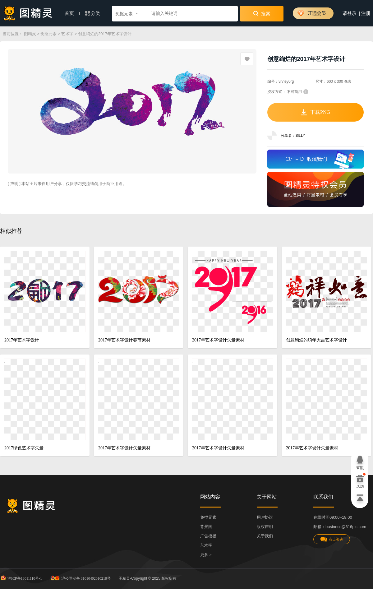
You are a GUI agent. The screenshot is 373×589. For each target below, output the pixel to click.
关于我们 (265, 536)
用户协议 (265, 517)
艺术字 (67, 33)
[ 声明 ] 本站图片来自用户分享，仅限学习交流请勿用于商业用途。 (67, 183)
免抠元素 (48, 33)
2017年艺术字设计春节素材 (124, 340)
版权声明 (265, 526)
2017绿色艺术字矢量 (24, 448)
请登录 (350, 13)
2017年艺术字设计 (21, 340)
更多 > (206, 554)
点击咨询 (331, 539)
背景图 (206, 526)
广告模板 (208, 536)
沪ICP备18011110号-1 (21, 578)
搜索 (262, 13)
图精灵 (30, 33)
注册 (366, 13)
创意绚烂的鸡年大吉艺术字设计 (316, 340)
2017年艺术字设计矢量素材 (218, 340)
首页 (72, 13)
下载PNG (315, 112)
